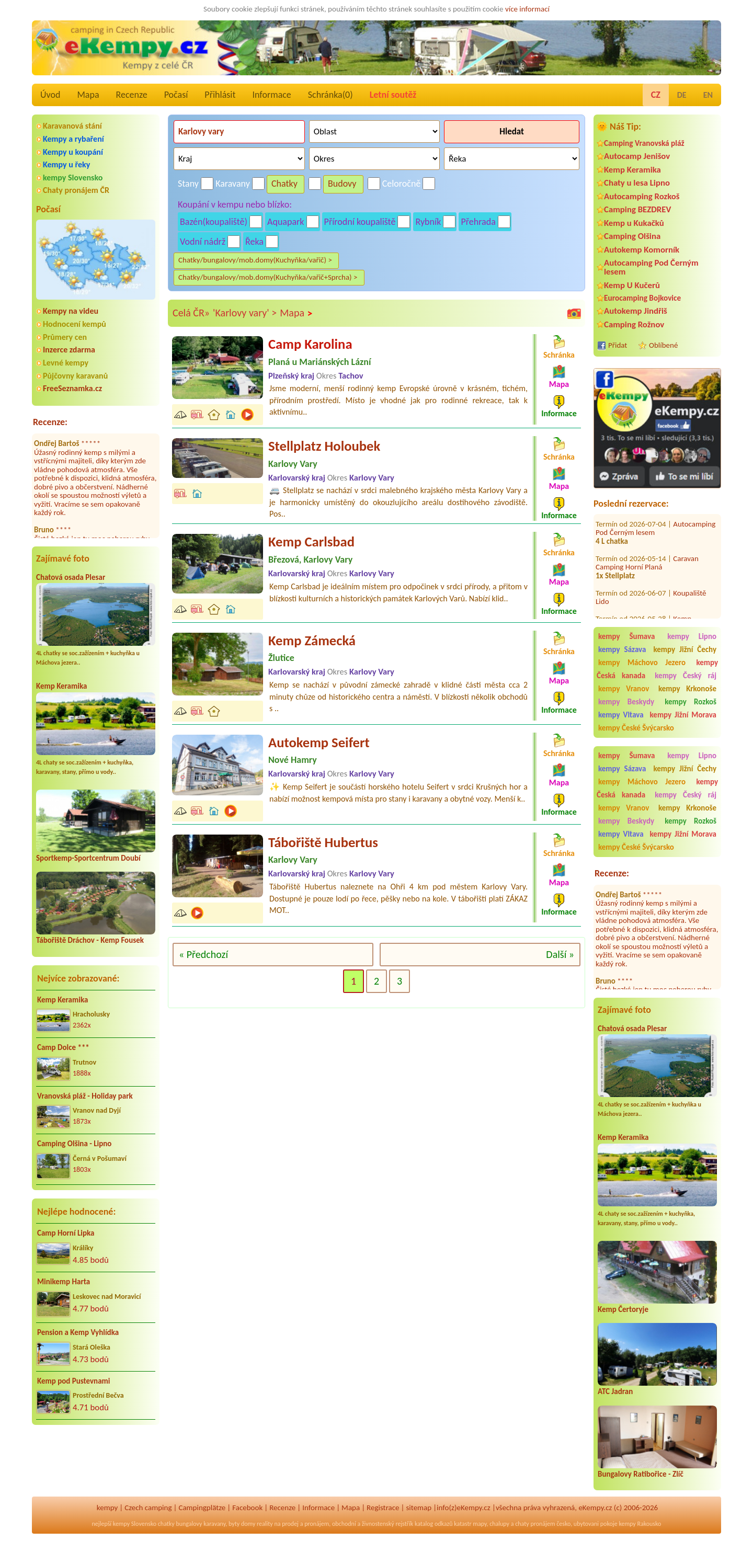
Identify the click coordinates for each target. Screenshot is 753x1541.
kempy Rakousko (640, 1523)
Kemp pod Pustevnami (73, 1381)
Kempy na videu (70, 311)
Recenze (131, 94)
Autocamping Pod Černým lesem (651, 267)
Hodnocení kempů (74, 324)
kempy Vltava (621, 715)
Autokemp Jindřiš (635, 310)
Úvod (50, 94)
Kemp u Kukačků (634, 223)
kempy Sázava (622, 649)
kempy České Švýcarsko (636, 728)
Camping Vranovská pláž (644, 143)
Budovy (342, 183)
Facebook (247, 1507)
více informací (527, 9)
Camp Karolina (310, 344)
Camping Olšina (632, 236)
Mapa (88, 94)
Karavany (232, 183)
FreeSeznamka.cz (72, 388)
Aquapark (285, 221)
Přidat (617, 345)
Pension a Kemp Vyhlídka (78, 1332)
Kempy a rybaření (73, 139)
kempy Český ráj (685, 675)
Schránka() (330, 94)
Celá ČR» (191, 312)
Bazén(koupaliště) (213, 221)
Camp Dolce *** (63, 1047)
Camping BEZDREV (637, 209)
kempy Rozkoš (690, 701)
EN (708, 95)
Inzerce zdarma (69, 350)
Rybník (428, 221)
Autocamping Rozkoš (642, 196)
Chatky (284, 183)
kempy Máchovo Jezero (642, 662)
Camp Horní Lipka (65, 1233)
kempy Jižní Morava (683, 715)
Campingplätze (201, 1507)
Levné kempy (65, 363)
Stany (188, 183)
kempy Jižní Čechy (684, 649)
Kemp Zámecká (312, 640)
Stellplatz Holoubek (324, 446)
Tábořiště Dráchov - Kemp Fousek (90, 940)
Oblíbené (663, 345)
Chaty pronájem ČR (76, 190)
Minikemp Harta (63, 1281)
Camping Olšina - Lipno (74, 1143)
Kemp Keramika (61, 686)
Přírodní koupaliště (360, 221)
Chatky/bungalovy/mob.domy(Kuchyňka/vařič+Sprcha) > (268, 277)
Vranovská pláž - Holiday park (85, 1096)
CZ (655, 94)
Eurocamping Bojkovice (642, 298)
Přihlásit (219, 94)
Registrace (383, 1507)
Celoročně (401, 183)
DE (682, 95)
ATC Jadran (615, 1391)
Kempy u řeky (66, 164)
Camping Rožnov (634, 324)
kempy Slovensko (72, 177)
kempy (107, 1507)
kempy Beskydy (626, 701)
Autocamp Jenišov (637, 156)
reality (265, 1523)
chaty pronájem (535, 1523)
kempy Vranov (623, 688)
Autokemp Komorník (641, 249)
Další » (560, 954)
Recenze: (50, 422)
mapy (479, 1523)
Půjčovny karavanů (75, 376)
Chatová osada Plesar (70, 577)
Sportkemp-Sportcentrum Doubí (88, 858)
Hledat (511, 131)
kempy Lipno (691, 636)
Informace (271, 94)
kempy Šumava (626, 636)
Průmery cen (65, 337)
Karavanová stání (72, 126)
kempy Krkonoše (687, 688)
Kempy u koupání (73, 152)
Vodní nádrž (202, 241)
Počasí (176, 94)
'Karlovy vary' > (245, 312)
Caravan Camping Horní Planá (647, 547)
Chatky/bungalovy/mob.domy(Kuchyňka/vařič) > (255, 260)
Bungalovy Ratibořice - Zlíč (640, 1474)
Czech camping (148, 1507)
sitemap (418, 1507)
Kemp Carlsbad (311, 541)
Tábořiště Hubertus (323, 842)
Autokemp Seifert (319, 742)
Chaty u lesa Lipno (637, 182)
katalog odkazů (434, 1523)
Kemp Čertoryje (623, 1309)
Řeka (254, 241)
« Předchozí (203, 954)
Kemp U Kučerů (632, 285)
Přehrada (478, 221)
